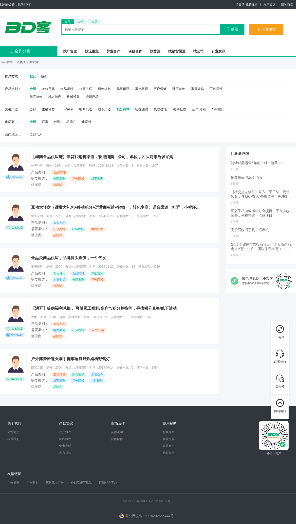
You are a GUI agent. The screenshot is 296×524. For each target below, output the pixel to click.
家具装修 (197, 89)
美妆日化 (48, 89)
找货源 (155, 51)
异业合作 (113, 51)
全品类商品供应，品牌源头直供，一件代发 (68, 258)
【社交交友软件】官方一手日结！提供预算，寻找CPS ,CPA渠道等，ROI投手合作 (261, 194)
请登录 (240, 4)
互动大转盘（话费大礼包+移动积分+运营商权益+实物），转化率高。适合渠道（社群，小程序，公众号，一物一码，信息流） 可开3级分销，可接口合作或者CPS (117, 207)
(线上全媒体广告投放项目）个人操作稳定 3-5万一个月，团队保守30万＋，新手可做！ (261, 246)
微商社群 (179, 109)
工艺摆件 (216, 89)
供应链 (87, 122)
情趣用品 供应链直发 (247, 177)
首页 (20, 62)
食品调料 (66, 89)
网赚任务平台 (108, 482)
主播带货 (48, 109)
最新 (44, 76)
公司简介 (13, 432)
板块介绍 (169, 432)
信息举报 (169, 453)
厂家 (45, 122)
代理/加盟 (160, 109)
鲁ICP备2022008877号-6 (156, 501)
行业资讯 (218, 51)
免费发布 (266, 29)
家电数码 (141, 89)
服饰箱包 (104, 89)
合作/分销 (199, 109)
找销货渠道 (176, 51)
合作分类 (20, 51)
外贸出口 (218, 109)
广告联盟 (32, 482)
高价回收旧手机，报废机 (250, 230)
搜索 (232, 29)
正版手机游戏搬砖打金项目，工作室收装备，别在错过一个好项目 (260, 213)
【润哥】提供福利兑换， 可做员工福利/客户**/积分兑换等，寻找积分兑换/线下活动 (104, 308)
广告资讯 (13, 482)
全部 (33, 89)
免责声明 (65, 446)
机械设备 (73, 97)
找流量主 (92, 51)
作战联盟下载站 (81, 482)
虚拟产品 (92, 97)
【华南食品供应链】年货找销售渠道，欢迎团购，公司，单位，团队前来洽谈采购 (102, 157)
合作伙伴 (117, 439)
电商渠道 (85, 109)
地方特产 (54, 97)
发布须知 (65, 453)
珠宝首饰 (178, 89)
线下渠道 (104, 109)
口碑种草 (66, 109)
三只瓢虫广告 (55, 482)
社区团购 (141, 109)
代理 (57, 122)
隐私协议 (287, 4)
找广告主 (70, 51)
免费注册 (252, 4)
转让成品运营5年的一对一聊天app (257, 163)
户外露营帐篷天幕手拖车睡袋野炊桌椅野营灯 (70, 359)
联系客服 (169, 446)
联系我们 (13, 439)
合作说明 (117, 432)
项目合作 (135, 51)
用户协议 (269, 4)
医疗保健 (160, 89)
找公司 (198, 51)
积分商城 (122, 109)
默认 (33, 76)
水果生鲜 (85, 89)
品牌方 (71, 122)
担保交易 (169, 439)
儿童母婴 (122, 89)
